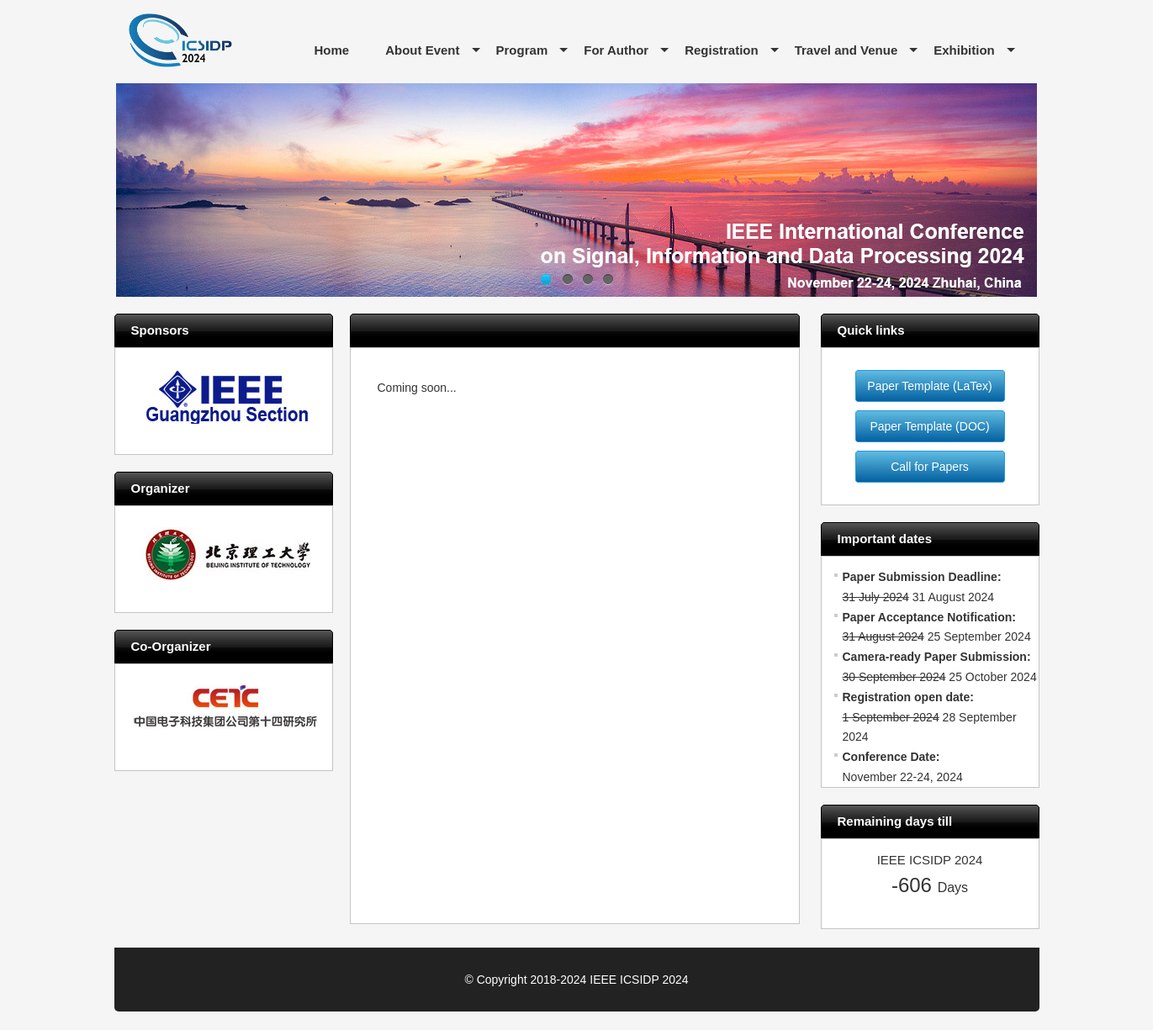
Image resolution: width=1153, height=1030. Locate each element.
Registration (722, 50)
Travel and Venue (846, 50)
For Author (616, 50)
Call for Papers (930, 466)
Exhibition (964, 50)
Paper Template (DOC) (929, 426)
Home (332, 50)
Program (522, 50)
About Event (422, 50)
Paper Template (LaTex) (929, 386)
